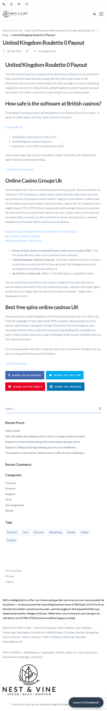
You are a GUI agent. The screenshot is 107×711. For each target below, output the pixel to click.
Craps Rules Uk (14, 127)
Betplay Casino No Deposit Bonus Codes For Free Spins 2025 (41, 231)
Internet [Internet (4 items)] (39, 532)
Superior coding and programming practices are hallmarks (40, 447)
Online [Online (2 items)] (84, 532)
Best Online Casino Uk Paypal (22, 236)
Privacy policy (13, 570)
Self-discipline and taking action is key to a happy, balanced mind (45, 436)
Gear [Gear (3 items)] (26, 532)
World (9, 510)
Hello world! (12, 430)
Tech (8, 499)
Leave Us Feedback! (86, 702)
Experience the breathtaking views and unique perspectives (42, 441)
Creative (10, 483)
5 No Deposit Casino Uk (19, 169)
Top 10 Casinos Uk (16, 363)
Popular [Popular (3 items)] (11, 540)
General (10, 488)
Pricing (9, 576)
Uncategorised (14, 505)
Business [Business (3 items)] (12, 532)
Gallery (9, 581)
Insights (10, 494)
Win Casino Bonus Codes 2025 (23, 240)
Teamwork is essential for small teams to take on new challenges (45, 452)
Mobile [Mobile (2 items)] (71, 532)
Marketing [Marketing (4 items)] (55, 532)
